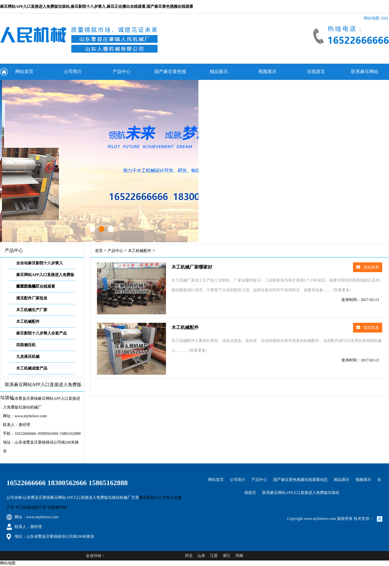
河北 (189, 555)
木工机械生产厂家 (31, 310)
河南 (239, 555)
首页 (99, 250)
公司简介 (73, 71)
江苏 (214, 555)
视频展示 (267, 71)
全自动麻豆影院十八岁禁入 (39, 263)
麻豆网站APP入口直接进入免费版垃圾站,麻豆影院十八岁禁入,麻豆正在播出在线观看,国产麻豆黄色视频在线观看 (96, 6)
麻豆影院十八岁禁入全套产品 (41, 333)
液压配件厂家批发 (31, 298)
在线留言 (316, 71)
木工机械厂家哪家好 (191, 267)
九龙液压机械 (28, 356)
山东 (201, 555)
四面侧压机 (26, 345)
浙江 (226, 555)
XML (384, 18)
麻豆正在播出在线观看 (35, 286)
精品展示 (219, 71)
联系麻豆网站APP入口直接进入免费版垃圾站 (365, 74)
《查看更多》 (341, 290)
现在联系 (367, 267)
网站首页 (24, 71)
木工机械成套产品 (31, 368)
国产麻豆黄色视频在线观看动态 (170, 74)
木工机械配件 (28, 321)
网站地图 (371, 18)
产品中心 (121, 71)
